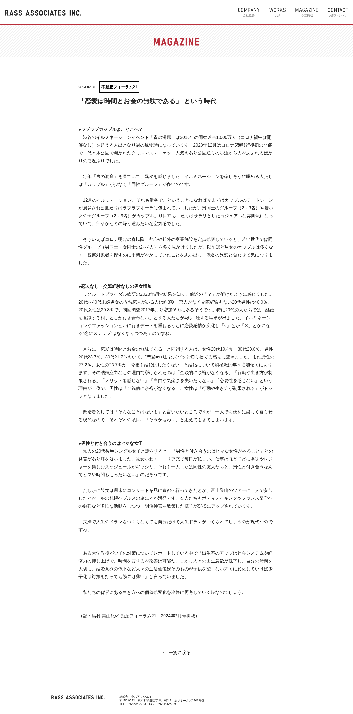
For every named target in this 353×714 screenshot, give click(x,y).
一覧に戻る (180, 652)
